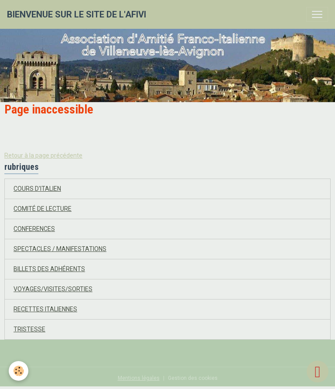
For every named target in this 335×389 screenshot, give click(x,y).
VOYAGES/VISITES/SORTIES (53, 289)
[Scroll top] (317, 371)
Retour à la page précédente (43, 155)
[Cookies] (18, 371)
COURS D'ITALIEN (37, 188)
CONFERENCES (34, 228)
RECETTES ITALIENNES (45, 309)
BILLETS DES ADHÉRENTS (49, 268)
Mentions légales (139, 378)
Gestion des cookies (193, 378)
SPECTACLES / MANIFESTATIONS (60, 248)
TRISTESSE (29, 329)
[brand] (76, 14)
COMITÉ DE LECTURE (43, 208)
